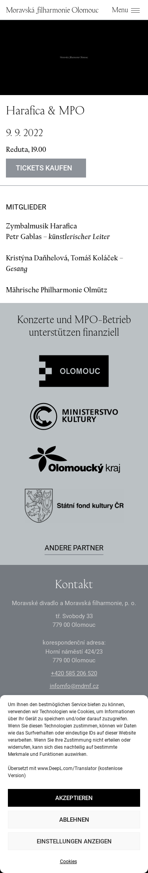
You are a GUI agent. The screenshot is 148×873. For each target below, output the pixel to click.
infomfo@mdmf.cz (74, 686)
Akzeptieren (74, 798)
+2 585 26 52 (74, 673)
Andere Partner (74, 548)
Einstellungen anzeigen (74, 841)
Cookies (68, 861)
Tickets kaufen (44, 168)
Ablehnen (74, 819)
